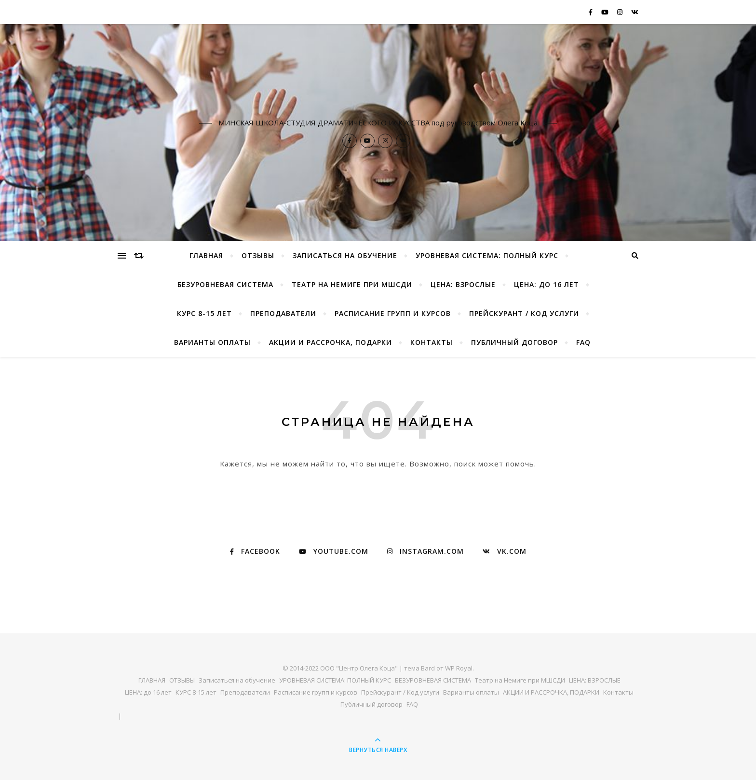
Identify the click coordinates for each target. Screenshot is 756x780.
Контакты (431, 342)
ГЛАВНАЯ (206, 255)
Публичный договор (514, 342)
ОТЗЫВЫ (258, 255)
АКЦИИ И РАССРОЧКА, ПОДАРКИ (330, 342)
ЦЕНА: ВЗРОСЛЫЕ (463, 284)
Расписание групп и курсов (393, 313)
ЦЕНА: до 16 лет (546, 284)
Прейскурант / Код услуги (524, 313)
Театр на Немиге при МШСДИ (352, 284)
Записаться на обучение (345, 255)
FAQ (583, 342)
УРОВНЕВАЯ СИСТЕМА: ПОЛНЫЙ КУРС (487, 255)
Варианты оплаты (212, 342)
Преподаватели (283, 313)
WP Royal (458, 668)
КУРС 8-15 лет (204, 313)
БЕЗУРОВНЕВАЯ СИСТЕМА (225, 284)
